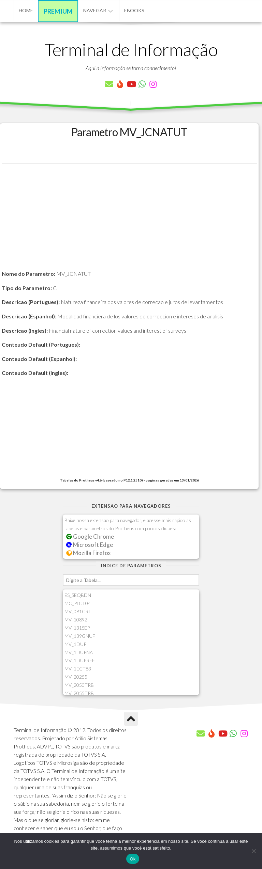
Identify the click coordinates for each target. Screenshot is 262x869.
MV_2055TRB (79, 693)
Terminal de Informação (131, 49)
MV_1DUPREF (79, 660)
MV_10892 (75, 619)
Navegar (94, 10)
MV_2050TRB (79, 685)
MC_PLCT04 (77, 603)
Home (26, 10)
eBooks (134, 10)
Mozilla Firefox (88, 552)
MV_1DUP (75, 644)
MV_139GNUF (79, 636)
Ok (132, 859)
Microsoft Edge (89, 544)
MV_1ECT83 (77, 669)
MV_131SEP (77, 628)
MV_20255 (75, 677)
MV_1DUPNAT (80, 652)
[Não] (253, 851)
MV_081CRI (77, 611)
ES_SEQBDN (77, 595)
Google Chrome (90, 536)
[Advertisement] (129, 221)
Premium (58, 11)
